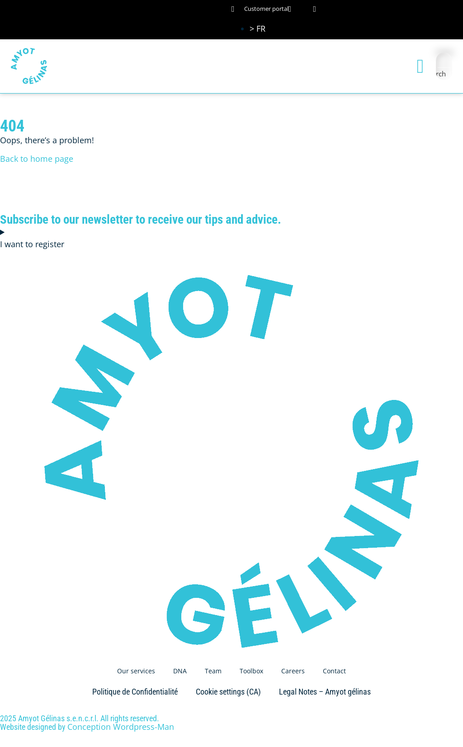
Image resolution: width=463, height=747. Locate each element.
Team (213, 671)
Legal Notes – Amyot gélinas (325, 691)
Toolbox (251, 671)
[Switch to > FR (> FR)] (257, 28)
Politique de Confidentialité (135, 691)
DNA (180, 671)
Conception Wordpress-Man (120, 726)
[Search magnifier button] (444, 73)
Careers (293, 671)
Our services (136, 671)
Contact (334, 671)
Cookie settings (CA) (228, 691)
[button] (420, 66)
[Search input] (444, 60)
